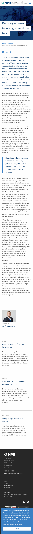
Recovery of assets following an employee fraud (15, 45)
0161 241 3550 (9, 471)
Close (17, 528)
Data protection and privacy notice (15, 494)
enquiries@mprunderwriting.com (13, 473)
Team (6, 483)
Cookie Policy (8, 496)
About (6, 481)
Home (4, 43)
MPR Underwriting (14, 3)
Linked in (27, 501)
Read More (18, 524)
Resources (8, 490)
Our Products (9, 485)
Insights (10, 43)
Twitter (23, 501)
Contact (7, 492)
